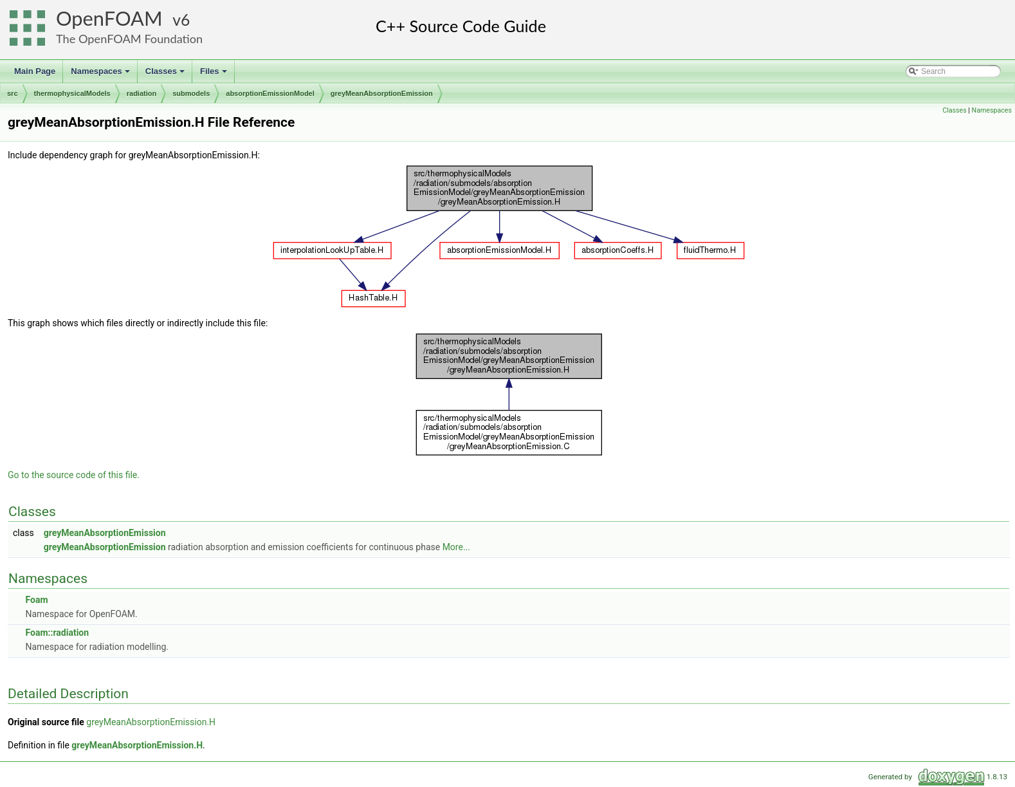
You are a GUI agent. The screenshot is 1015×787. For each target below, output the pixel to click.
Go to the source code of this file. (74, 475)
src (12, 93)
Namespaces (101, 74)
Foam (36, 600)
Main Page (34, 71)
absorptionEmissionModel (270, 93)
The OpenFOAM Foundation (129, 39)
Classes (166, 74)
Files (214, 74)
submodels (191, 93)
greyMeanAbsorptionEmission (382, 93)
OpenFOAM (109, 18)
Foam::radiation (57, 632)
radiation (141, 93)
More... (456, 547)
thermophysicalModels (72, 93)
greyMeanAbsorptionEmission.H (150, 722)
